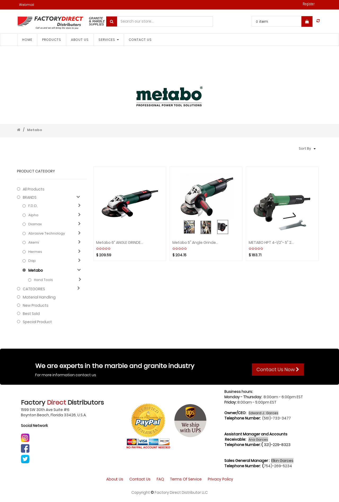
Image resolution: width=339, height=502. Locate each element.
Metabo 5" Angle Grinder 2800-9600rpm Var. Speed (195, 243)
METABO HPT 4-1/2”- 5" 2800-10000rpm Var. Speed (272, 243)
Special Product (37, 321)
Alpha (33, 215)
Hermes (35, 251)
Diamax (35, 224)
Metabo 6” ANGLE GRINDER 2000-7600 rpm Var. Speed (119, 243)
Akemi (33, 242)
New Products (35, 305)
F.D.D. (33, 206)
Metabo (34, 129)
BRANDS (30, 197)
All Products (33, 189)
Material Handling (39, 297)
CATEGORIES (34, 289)
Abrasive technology (46, 233)
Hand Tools (43, 280)
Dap (32, 260)
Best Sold (31, 313)
